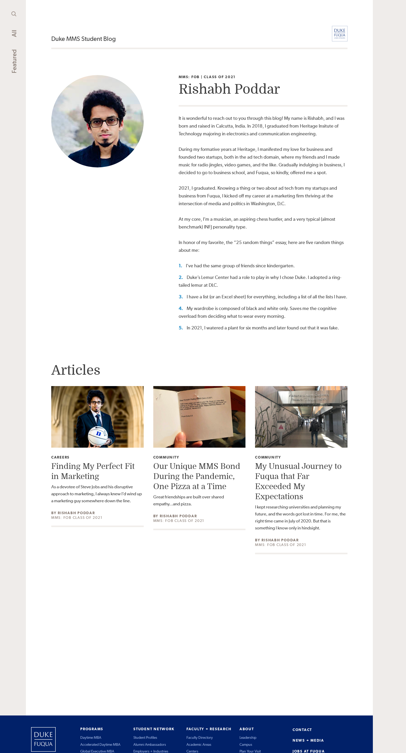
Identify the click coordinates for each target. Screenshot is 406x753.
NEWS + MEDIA (308, 740)
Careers (60, 457)
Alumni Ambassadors (149, 744)
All (14, 33)
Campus (246, 744)
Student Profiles (145, 737)
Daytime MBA (90, 737)
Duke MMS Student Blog (83, 38)
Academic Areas (198, 744)
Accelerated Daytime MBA (100, 744)
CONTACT (302, 730)
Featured (14, 61)
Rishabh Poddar (76, 513)
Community (166, 457)
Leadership (248, 737)
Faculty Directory (199, 737)
